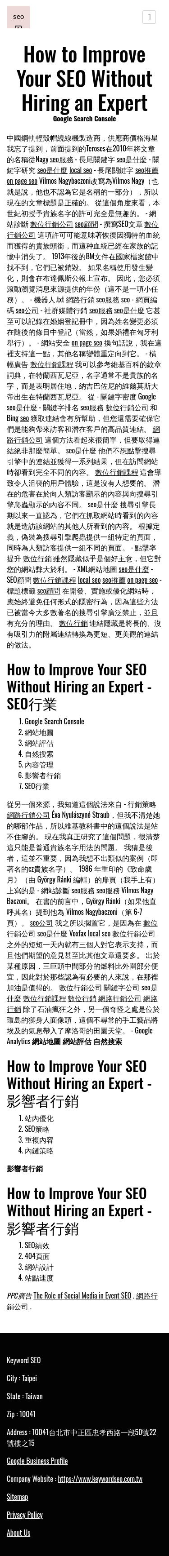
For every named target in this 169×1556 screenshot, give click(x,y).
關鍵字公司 (122, 987)
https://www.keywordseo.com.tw (100, 1478)
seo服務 (61, 159)
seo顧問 (86, 223)
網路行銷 (80, 299)
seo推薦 (147, 169)
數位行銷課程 (51, 364)
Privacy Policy (25, 1514)
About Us (18, 1532)
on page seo (22, 180)
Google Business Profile (37, 1460)
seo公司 (27, 310)
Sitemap (17, 1496)
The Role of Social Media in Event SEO (82, 1295)
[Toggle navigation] (149, 17)
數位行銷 (37, 558)
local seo (80, 169)
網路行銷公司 (28, 814)
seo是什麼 (131, 159)
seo (125, 299)
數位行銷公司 (51, 223)
